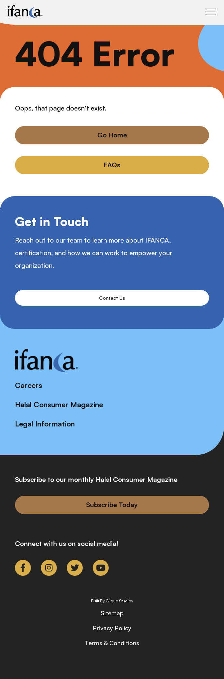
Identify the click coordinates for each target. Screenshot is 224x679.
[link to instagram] (49, 568)
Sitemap (112, 613)
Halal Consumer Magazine (59, 404)
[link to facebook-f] (23, 568)
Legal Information (45, 423)
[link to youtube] (101, 568)
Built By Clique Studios (112, 601)
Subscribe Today (112, 504)
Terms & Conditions (112, 642)
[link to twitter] (75, 568)
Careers (28, 385)
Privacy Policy (112, 628)
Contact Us (112, 298)
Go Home (112, 135)
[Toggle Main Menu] (210, 12)
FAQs (112, 165)
